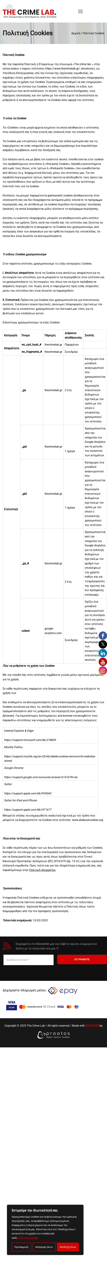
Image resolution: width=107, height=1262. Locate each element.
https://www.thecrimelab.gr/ (62, 68)
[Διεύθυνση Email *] (28, 960)
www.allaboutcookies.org (87, 820)
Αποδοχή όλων (68, 1247)
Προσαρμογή (21, 1247)
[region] (45, 1230)
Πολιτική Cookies (28, 1237)
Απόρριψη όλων (44, 1247)
